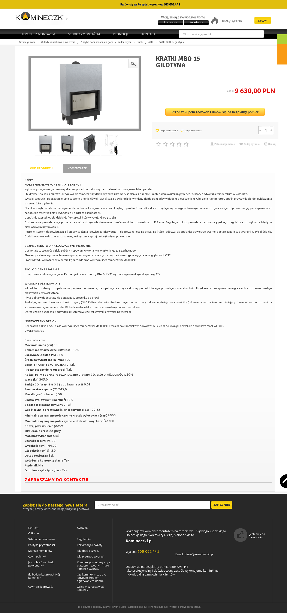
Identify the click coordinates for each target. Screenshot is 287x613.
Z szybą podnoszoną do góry (97, 42)
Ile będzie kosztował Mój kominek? (44, 576)
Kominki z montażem (38, 34)
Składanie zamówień (41, 539)
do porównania (193, 130)
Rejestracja (196, 22)
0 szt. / (226, 21)
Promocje (121, 34)
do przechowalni (169, 130)
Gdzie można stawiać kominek (90, 588)
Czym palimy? (37, 556)
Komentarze (77, 168)
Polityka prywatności (41, 545)
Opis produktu (41, 168)
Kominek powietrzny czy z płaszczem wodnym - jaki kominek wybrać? (93, 565)
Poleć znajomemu (224, 143)
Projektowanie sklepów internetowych (97, 606)
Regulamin (84, 539)
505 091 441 (171, 4)
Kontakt (148, 34)
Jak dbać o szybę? (88, 550)
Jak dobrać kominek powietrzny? (41, 564)
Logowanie (170, 22)
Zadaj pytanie (252, 143)
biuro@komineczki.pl (199, 554)
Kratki (140, 42)
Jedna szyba (125, 42)
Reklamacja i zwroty (89, 545)
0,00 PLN (237, 21)
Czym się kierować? (40, 586)
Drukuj (272, 143)
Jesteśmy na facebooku (257, 535)
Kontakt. (82, 527)
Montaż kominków (40, 550)
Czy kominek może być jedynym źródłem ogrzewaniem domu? (91, 578)
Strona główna (27, 42)
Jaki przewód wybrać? (91, 556)
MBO (151, 42)
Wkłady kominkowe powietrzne (58, 42)
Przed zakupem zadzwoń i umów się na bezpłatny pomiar (215, 112)
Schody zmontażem (84, 34)
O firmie (33, 533)
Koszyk (262, 20)
